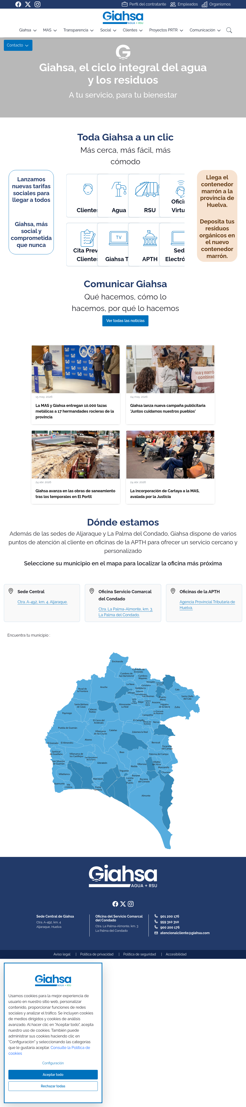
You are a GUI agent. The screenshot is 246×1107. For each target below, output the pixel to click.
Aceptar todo (53, 1075)
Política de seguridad (139, 954)
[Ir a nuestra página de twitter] (28, 4)
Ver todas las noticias (125, 320)
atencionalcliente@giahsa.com (184, 933)
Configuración (53, 1063)
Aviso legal (62, 954)
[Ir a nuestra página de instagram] (37, 4)
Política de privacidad (96, 954)
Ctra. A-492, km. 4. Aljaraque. (43, 602)
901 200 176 (169, 916)
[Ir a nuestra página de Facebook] (18, 4)
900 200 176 (170, 927)
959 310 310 (169, 922)
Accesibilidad (176, 954)
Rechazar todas (53, 1086)
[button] (22, 32)
